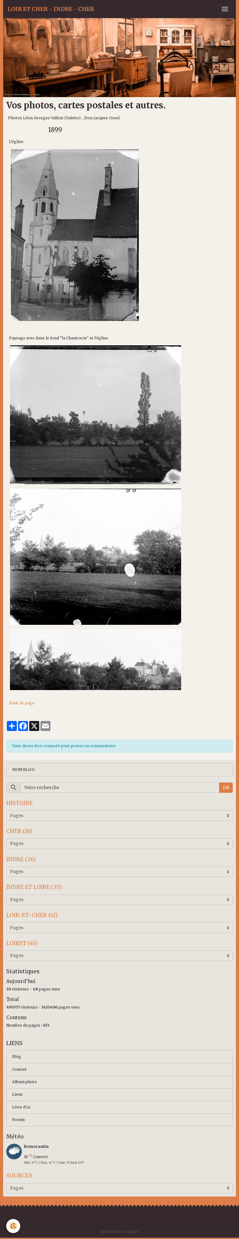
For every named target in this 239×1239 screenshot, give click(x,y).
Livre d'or (21, 1107)
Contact (19, 1069)
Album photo (24, 1081)
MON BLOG (23, 769)
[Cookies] (13, 1226)
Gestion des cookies (119, 1231)
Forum (18, 1119)
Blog (16, 1056)
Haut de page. (22, 703)
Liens (17, 1094)
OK (226, 787)
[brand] (50, 9)
